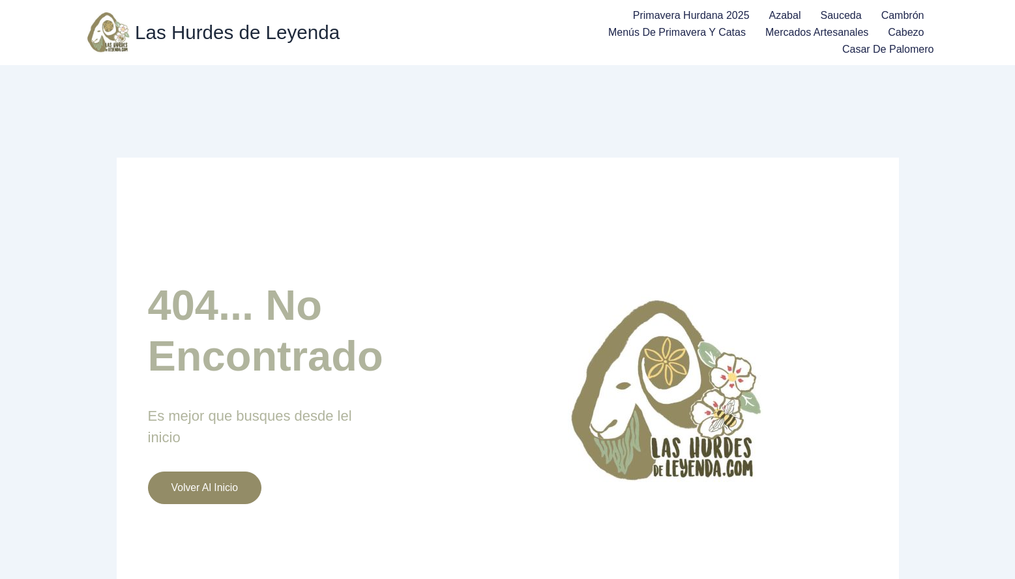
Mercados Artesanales (816, 32)
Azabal (785, 15)
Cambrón (902, 15)
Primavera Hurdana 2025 (691, 15)
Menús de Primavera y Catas (677, 32)
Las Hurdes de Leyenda (239, 33)
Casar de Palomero (888, 49)
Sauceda (840, 15)
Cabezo (906, 32)
